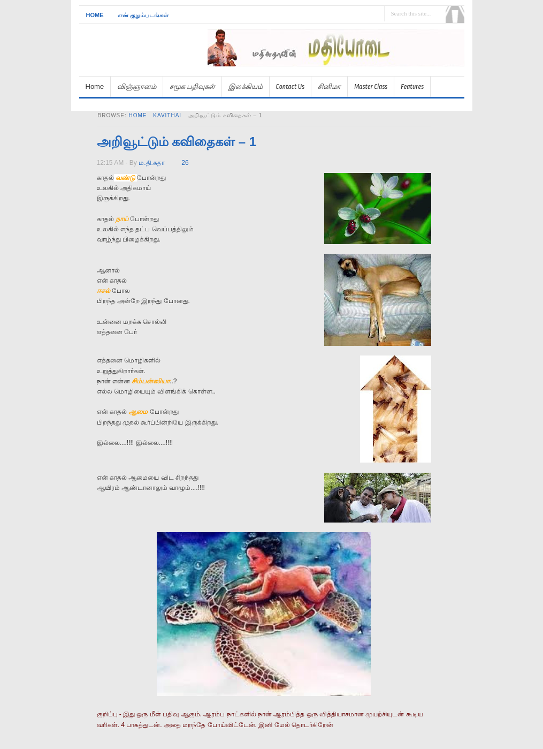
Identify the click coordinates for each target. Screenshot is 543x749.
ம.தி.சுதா (152, 163)
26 (184, 163)
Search (455, 14)
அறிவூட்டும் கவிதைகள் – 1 (177, 141)
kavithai (167, 115)
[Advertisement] (339, 71)
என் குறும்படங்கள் (143, 15)
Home (95, 15)
